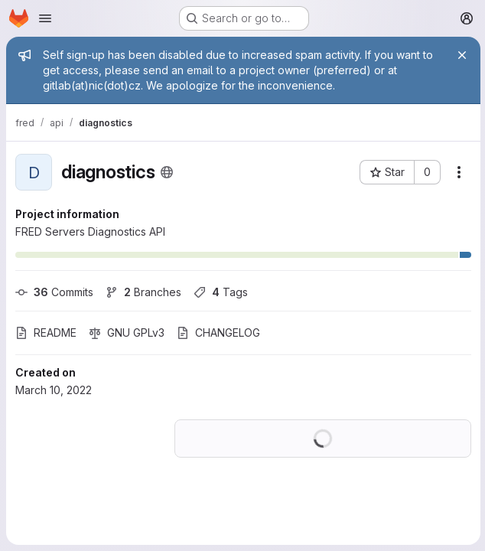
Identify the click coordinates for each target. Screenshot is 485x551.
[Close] (460, 55)
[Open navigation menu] (45, 18)
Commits (54, 291)
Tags (221, 291)
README (45, 332)
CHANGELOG (218, 332)
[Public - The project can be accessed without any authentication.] (167, 172)
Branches (143, 291)
